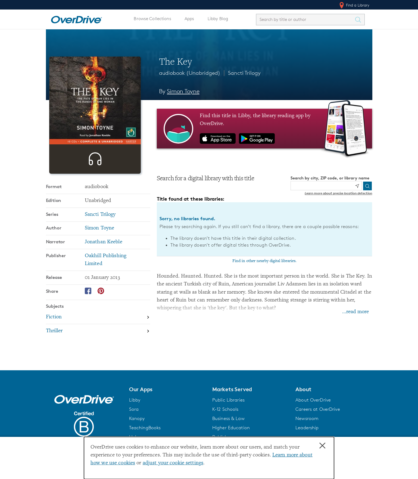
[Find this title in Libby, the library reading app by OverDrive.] (264, 128)
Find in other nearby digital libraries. (264, 261)
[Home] (76, 18)
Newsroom (307, 418)
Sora (134, 409)
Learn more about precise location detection (338, 193)
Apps (189, 18)
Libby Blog (218, 18)
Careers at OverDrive (317, 409)
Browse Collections (152, 18)
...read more (355, 312)
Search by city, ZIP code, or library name (330, 178)
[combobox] (305, 19)
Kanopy (137, 418)
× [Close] (322, 445)
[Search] (367, 186)
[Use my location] (357, 186)
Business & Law (228, 418)
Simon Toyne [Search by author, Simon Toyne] (183, 91)
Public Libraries (228, 400)
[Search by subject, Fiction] (98, 335)
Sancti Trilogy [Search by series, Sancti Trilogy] (100, 232)
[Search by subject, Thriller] (98, 348)
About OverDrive (313, 400)
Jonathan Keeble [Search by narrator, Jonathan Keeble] (103, 259)
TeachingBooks (145, 427)
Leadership (307, 427)
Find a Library (354, 5)
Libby (135, 400)
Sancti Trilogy (244, 73)
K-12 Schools (225, 409)
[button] (167, 389)
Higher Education (231, 427)
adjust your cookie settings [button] (173, 463)
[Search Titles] (359, 19)
